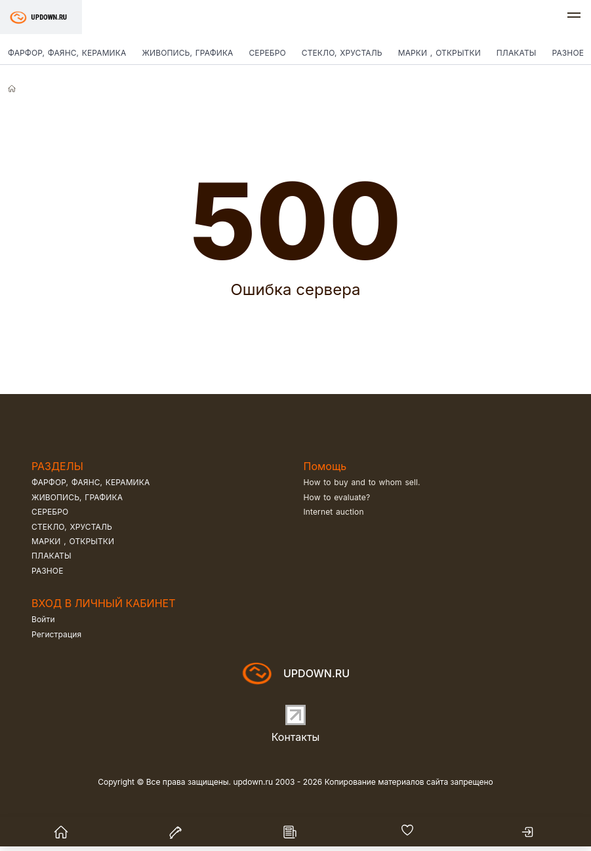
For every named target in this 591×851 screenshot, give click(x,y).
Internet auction (334, 512)
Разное (47, 571)
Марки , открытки (439, 53)
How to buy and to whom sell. (362, 482)
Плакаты (517, 53)
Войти (43, 619)
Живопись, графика (187, 53)
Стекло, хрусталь (342, 53)
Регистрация (56, 634)
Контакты (296, 736)
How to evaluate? (337, 497)
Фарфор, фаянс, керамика (67, 53)
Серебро (267, 53)
